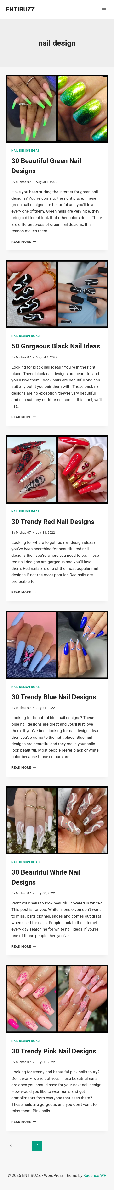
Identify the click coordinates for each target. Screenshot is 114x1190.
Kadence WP (94, 1175)
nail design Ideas (25, 150)
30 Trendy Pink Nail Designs (53, 1051)
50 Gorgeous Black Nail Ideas (55, 346)
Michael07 (23, 182)
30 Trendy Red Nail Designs (52, 522)
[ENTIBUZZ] (20, 9)
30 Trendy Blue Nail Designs (53, 697)
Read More (23, 241)
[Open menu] (103, 9)
